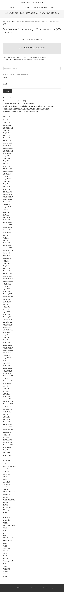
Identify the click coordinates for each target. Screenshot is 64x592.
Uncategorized (8, 561)
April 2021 (6, 135)
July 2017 (6, 235)
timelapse (6, 556)
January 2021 (7, 143)
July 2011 (6, 386)
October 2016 (7, 253)
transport (6, 558)
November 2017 (8, 227)
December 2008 (8, 442)
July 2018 (6, 209)
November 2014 (8, 296)
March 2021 (6, 138)
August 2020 (7, 153)
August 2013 (7, 332)
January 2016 (7, 276)
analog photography (9, 466)
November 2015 (8, 281)
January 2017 (7, 248)
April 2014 (6, 312)
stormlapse (6, 548)
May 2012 (6, 360)
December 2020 (8, 145)
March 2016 (6, 271)
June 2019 (6, 181)
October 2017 (7, 230)
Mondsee (29, 59)
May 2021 (6, 133)
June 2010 (6, 417)
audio (5, 476)
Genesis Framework (36, 587)
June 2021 (6, 130)
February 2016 (7, 273)
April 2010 (6, 419)
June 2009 (6, 434)
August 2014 (7, 301)
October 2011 (7, 378)
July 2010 (6, 414)
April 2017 (6, 240)
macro (5, 515)
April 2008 (6, 452)
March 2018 (6, 220)
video (5, 563)
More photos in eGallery (32, 47)
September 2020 (8, 150)
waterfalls (6, 568)
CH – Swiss (6, 481)
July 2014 (6, 304)
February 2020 (7, 168)
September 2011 (8, 381)
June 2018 (6, 212)
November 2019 (8, 171)
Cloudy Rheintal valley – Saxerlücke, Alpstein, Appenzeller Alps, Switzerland (28, 106)
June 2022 (6, 122)
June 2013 (6, 337)
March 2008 (7, 455)
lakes (25, 57)
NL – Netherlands (9, 525)
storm (5, 545)
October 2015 (7, 283)
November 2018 (8, 199)
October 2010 (7, 406)
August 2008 (7, 447)
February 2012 (7, 368)
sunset (5, 553)
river (4, 535)
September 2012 (8, 355)
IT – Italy (6, 510)
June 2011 (6, 388)
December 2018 (8, 197)
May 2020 (6, 161)
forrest (5, 505)
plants (5, 533)
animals (5, 469)
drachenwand (17, 59)
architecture (7, 471)
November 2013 (8, 324)
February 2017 (7, 245)
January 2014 (7, 319)
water (44, 57)
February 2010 (7, 424)
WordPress (46, 587)
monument (6, 517)
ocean (5, 528)
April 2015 (6, 289)
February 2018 (7, 222)
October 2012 (7, 353)
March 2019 (7, 189)
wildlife (5, 571)
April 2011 (6, 393)
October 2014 (7, 299)
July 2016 (6, 260)
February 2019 (7, 191)
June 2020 (6, 158)
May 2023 (6, 120)
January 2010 (7, 427)
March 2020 (7, 166)
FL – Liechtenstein (9, 499)
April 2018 (6, 217)
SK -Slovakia (7, 540)
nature (34, 57)
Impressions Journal (32, 2)
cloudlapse (6, 484)
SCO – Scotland (8, 538)
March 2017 (7, 243)
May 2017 (6, 237)
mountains (29, 57)
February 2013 (7, 345)
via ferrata (41, 59)
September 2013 (8, 330)
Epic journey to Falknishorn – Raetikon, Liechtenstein (20, 111)
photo (37, 57)
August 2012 (7, 358)
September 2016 (8, 255)
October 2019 (7, 173)
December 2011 (7, 373)
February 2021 (7, 140)
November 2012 (8, 350)
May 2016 (6, 266)
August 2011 (7, 383)
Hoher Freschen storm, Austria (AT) (14, 101)
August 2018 (7, 207)
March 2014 (7, 314)
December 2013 (8, 322)
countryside (7, 487)
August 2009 (7, 432)
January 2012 (7, 370)
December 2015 (8, 278)
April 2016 (6, 268)
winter (5, 574)
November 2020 (8, 148)
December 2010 (8, 401)
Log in (52, 587)
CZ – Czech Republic (9, 492)
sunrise (5, 551)
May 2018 (6, 214)
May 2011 (6, 391)
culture (17, 57)
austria (12, 59)
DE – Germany (7, 494)
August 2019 (7, 179)
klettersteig (24, 59)
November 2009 (8, 429)
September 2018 (8, 204)
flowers (5, 502)
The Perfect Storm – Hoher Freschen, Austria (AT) (19, 103)
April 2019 (6, 186)
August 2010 (7, 411)
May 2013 (6, 340)
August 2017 (7, 232)
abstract (5, 464)
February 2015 (7, 294)
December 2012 (8, 347)
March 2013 (6, 342)
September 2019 (8, 176)
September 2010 (8, 409)
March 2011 (6, 396)
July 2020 (6, 156)
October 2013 (7, 327)
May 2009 (6, 437)
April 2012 (6, 363)
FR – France (7, 507)
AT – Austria (7, 474)
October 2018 (7, 202)
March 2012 (6, 365)
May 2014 (6, 309)
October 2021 (7, 125)
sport (41, 57)
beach (5, 479)
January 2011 (7, 399)
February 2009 (7, 440)
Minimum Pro (25, 587)
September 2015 (8, 286)
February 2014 (7, 317)
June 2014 (6, 307)
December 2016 (8, 250)
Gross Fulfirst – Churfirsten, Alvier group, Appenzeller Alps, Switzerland (26, 108)
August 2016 (7, 258)
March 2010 (6, 422)
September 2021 (8, 127)
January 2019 (7, 194)
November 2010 (8, 404)
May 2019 (6, 184)
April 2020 (6, 163)
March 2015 (6, 291)
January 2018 (7, 225)
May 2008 (6, 450)
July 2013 (6, 335)
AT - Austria (12, 57)
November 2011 (8, 376)
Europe (21, 57)
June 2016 (6, 263)
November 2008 (8, 445)
